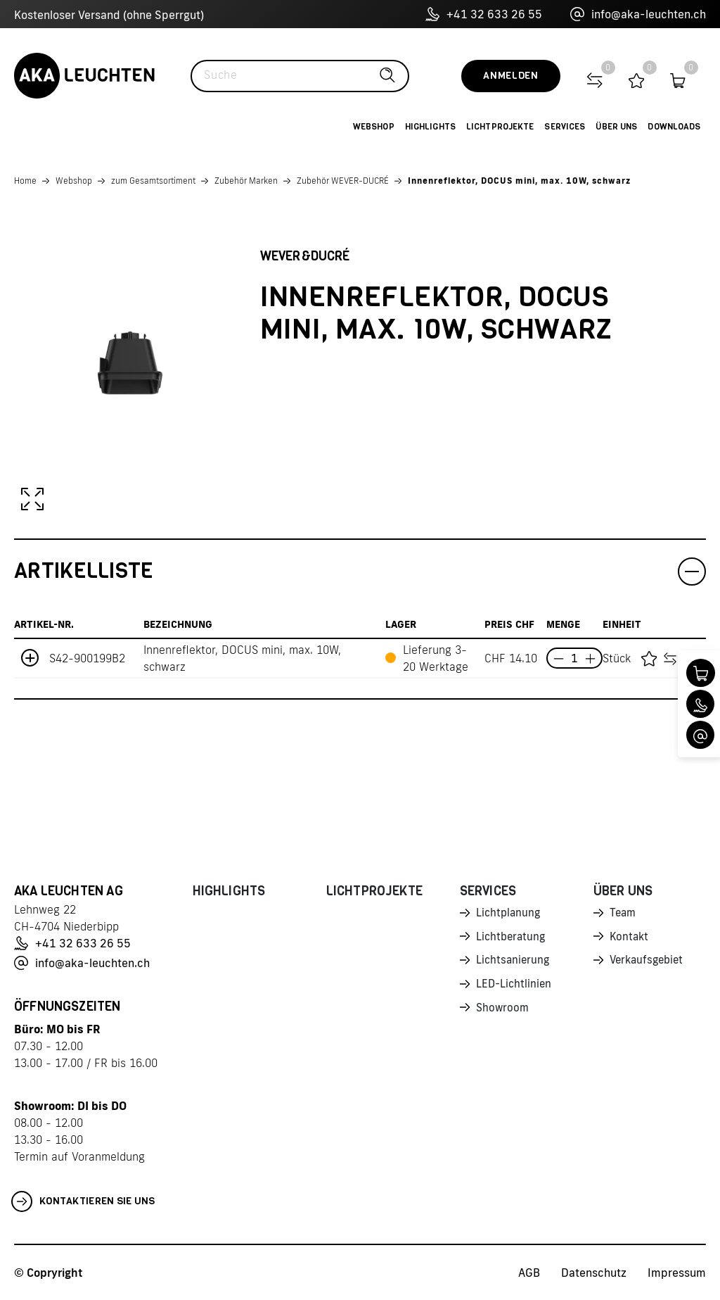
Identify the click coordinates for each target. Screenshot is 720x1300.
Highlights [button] (430, 126)
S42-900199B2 (87, 658)
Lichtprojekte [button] (500, 126)
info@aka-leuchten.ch (638, 14)
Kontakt (630, 938)
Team (624, 914)
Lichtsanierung (514, 963)
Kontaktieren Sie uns (83, 1201)
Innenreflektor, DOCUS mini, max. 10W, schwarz (519, 180)
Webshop (74, 180)
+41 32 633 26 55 (483, 14)
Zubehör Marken (246, 180)
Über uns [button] (616, 126)
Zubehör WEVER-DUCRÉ (343, 180)
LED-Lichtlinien (515, 987)
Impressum (677, 1273)
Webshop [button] (373, 126)
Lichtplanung (509, 914)
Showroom (503, 1012)
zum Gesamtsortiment (153, 180)
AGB (529, 1273)
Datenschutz (593, 1273)
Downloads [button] (674, 126)
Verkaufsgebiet (649, 963)
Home (25, 180)
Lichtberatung (512, 938)
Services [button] (564, 126)
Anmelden (511, 75)
